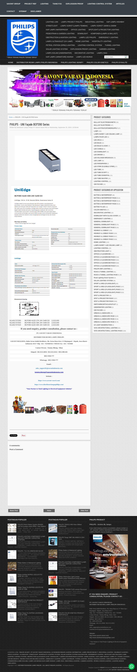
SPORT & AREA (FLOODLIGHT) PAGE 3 (107, 292)
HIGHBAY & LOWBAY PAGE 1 (104, 233)
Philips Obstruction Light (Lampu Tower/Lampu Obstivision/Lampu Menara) (71, 577)
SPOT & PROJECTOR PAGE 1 (104, 298)
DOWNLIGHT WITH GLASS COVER (106, 216)
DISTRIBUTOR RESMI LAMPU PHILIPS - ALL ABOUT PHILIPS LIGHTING (40, 665)
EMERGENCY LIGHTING (108, 37)
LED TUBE (97, 169)
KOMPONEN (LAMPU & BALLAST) (104, 34)
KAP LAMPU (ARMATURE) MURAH (59, 57)
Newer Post (14, 510)
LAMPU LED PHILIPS (87, 37)
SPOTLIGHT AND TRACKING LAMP (115, 654)
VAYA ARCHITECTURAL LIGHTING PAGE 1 (108, 331)
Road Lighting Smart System (104, 278)
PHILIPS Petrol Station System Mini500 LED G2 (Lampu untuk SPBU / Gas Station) (32, 525)
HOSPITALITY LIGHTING (101, 41)
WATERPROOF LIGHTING (96, 654)
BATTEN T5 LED (99, 207)
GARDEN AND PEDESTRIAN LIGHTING (71, 656)
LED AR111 (98, 140)
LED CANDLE (98, 149)
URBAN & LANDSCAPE (102, 313)
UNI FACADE (98, 184)
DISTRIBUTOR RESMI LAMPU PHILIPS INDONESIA (37, 62)
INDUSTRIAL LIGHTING (94, 22)
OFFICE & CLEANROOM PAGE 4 (105, 263)
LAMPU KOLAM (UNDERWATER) (59, 53)
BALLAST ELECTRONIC (102, 125)
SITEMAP (22, 11)
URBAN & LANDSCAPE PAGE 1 (105, 316)
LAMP (96, 131)
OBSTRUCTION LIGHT (101, 251)
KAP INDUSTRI (82, 654)
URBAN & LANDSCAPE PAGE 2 (105, 319)
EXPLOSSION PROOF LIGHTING (83, 49)
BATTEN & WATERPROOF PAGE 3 (105, 201)
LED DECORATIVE (13, 658)
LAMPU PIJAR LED (100, 137)
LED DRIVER (98, 155)
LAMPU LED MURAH (84, 57)
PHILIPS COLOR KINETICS (97, 62)
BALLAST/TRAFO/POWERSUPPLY (106, 128)
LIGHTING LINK (52, 22)
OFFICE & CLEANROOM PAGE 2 (105, 257)
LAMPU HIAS (102, 53)
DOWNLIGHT (82, 34)
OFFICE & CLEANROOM (102, 254)
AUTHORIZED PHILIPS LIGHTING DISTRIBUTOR (66, 652)
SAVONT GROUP (13, 4)
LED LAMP (97, 161)
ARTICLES (120, 4)
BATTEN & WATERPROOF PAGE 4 (105, 204)
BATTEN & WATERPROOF (103, 195)
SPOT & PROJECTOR (101, 295)
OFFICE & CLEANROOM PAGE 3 (105, 260)
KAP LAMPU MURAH (102, 656)
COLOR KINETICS (100, 210)
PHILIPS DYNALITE (119, 62)
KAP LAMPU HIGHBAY (115, 22)
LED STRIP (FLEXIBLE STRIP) (104, 166)
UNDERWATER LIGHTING (103, 307)
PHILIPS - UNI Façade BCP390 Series (29, 124)
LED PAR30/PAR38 (100, 163)
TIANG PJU (57, 4)
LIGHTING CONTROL (101, 181)
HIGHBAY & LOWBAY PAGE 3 (104, 239)
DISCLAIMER (36, 11)
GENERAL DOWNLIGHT (102, 221)
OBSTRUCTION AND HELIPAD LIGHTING (32, 658)
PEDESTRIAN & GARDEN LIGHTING (60, 34)
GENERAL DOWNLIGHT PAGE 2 (105, 224)
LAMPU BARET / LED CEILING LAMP (106, 134)
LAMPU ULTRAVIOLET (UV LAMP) (59, 41)
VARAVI (102, 667)
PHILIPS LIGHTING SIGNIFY (72, 62)
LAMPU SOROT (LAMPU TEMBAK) (74, 26)
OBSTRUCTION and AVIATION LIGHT (38, 656)
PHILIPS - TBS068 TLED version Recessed (72, 589)
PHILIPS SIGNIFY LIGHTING (120, 667)
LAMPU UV (113, 656)
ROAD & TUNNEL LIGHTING (103, 272)
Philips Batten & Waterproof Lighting (29, 563)
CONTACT (11, 11)
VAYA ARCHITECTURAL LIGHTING (106, 328)
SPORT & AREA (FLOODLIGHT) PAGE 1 (107, 286)
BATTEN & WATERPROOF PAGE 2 (105, 198)
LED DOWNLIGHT (100, 152)
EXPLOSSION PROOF (74, 4)
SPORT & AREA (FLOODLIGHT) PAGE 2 (107, 289)
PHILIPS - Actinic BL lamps (100, 524)
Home (10, 62)
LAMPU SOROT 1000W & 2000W (103, 26)
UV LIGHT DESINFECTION (103, 325)
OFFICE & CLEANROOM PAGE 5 (105, 266)
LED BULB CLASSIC (101, 146)
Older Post (84, 510)
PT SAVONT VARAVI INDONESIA (41, 652)
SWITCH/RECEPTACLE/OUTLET (105, 304)
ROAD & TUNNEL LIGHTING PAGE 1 (106, 275)
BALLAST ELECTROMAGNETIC (105, 122)
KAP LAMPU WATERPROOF (57, 30)
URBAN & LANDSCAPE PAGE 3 (105, 322)
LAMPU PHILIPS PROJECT (90, 652)
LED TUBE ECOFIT (100, 172)
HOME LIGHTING (82, 41)
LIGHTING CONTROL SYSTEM (99, 4)
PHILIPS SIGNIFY (24, 652)
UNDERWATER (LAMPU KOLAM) (18, 661)
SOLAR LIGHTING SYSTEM (57, 49)
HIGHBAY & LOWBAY (101, 230)
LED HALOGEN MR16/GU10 (103, 158)
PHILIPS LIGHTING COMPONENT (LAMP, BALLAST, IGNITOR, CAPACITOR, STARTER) (31, 538)
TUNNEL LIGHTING (112, 45)
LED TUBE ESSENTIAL (102, 175)
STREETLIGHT (52, 26)
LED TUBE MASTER (101, 178)
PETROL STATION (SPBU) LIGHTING (60, 45)
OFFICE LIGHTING (78, 30)
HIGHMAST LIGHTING (121, 652)
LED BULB (97, 143)
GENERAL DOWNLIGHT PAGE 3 (105, 227)
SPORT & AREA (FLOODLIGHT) (105, 283)
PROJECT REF (30, 4)
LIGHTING (44, 4)
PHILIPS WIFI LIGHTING (102, 269)
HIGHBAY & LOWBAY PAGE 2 (104, 236)
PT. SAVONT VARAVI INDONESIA (119, 669)
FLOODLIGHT (24, 654)
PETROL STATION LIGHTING (97, 658)
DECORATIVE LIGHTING (84, 53)
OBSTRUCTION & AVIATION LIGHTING (61, 37)
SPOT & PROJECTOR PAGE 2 (104, 301)
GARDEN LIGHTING (107, 49)
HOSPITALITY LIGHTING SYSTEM (49, 654)
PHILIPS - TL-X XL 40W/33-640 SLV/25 (30, 551)
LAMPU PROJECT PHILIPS (71, 22)
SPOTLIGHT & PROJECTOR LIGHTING (104, 30)
